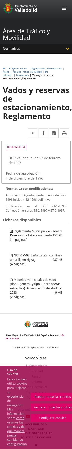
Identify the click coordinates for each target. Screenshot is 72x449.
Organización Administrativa (46, 68)
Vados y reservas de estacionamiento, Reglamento (28, 77)
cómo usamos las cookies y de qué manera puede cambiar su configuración (17, 431)
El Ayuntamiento (18, 68)
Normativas (11, 48)
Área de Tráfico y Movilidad (26, 34)
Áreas (6, 71)
